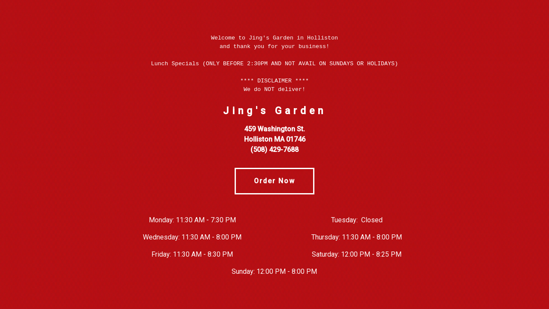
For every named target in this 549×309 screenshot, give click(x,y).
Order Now (274, 181)
